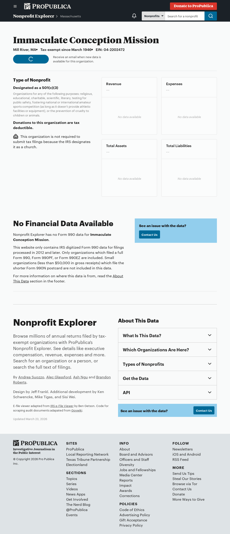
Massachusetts (70, 16)
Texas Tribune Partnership (88, 459)
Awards (125, 490)
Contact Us (150, 234)
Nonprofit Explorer (33, 16)
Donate (178, 494)
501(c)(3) (50, 87)
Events (72, 514)
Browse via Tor (184, 483)
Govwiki (76, 410)
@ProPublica (77, 509)
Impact (125, 485)
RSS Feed (180, 459)
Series (71, 483)
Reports (126, 480)
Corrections (129, 495)
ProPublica (75, 449)
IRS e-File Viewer (62, 406)
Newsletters (182, 449)
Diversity (126, 464)
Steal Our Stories (186, 478)
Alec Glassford (58, 377)
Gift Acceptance (133, 520)
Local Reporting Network (87, 454)
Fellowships (146, 469)
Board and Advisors (136, 454)
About (124, 449)
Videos (72, 488)
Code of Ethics (131, 509)
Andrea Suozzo (31, 377)
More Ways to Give (188, 499)
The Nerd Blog (78, 504)
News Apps (75, 494)
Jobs (123, 469)
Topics (71, 478)
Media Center (130, 475)
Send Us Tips (183, 473)
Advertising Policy (134, 514)
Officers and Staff (134, 459)
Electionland (76, 464)
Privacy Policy (131, 525)
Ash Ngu (80, 377)
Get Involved (77, 499)
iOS (175, 454)
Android (194, 454)
